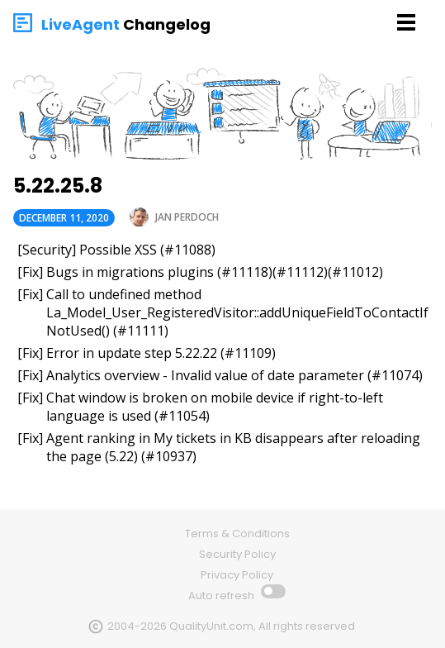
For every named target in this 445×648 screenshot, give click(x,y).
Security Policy (237, 554)
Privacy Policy (237, 575)
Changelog (167, 24)
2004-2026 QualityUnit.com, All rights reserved (231, 626)
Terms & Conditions (237, 533)
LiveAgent (80, 24)
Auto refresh (222, 595)
